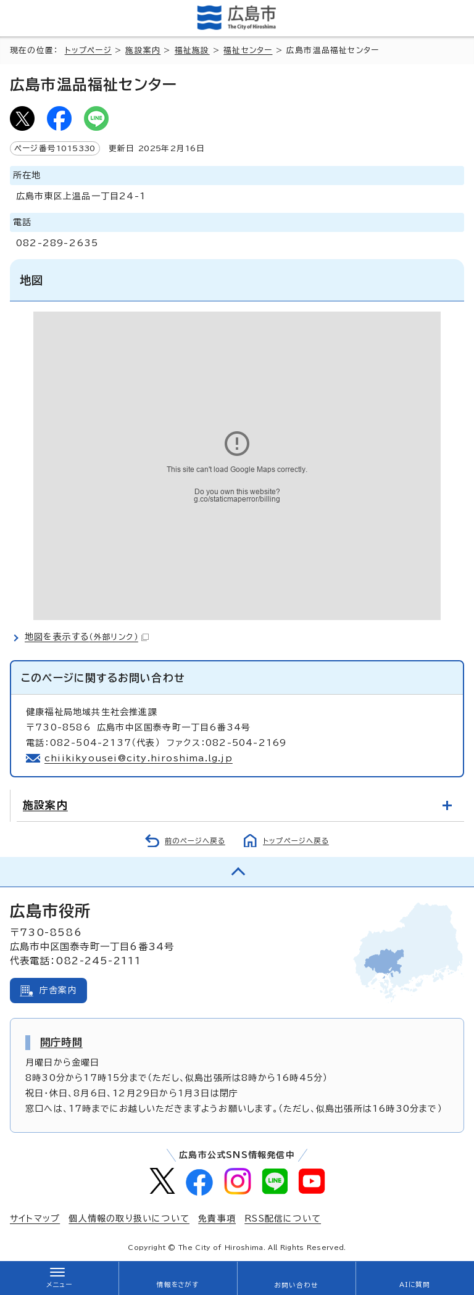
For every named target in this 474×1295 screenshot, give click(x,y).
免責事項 (217, 1218)
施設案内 (142, 50)
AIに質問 (415, 1284)
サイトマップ (35, 1218)
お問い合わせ (296, 1285)
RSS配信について (282, 1218)
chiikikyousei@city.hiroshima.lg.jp (138, 758)
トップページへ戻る (296, 840)
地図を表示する (87, 636)
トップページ (88, 50)
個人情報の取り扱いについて (129, 1218)
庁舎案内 (58, 990)
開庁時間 (61, 1042)
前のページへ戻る (195, 840)
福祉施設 (192, 50)
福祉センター (247, 50)
